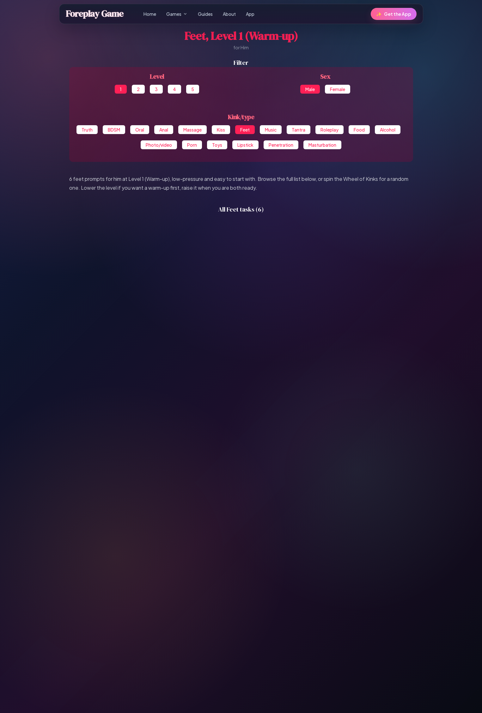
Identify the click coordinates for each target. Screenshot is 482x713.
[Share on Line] (292, 650)
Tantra (298, 129)
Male (310, 89)
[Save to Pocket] (317, 650)
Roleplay (329, 129)
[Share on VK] (241, 650)
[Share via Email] (279, 650)
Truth (87, 129)
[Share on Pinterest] (228, 650)
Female (337, 89)
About (229, 14)
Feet (245, 129)
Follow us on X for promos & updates (241, 688)
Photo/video (159, 145)
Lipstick (245, 145)
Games (177, 14)
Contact (295, 700)
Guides (205, 14)
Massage (192, 129)
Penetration (281, 145)
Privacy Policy (210, 700)
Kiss (221, 129)
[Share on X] (190, 650)
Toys (217, 145)
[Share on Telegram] (203, 650)
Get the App (393, 14)
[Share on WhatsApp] (216, 650)
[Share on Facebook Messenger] (178, 650)
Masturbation (322, 145)
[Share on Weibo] (304, 650)
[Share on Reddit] (254, 650)
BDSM (114, 129)
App (250, 14)
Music (271, 129)
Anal (163, 129)
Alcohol (387, 129)
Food (359, 129)
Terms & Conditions (246, 700)
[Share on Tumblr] (266, 650)
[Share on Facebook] (165, 650)
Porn (192, 145)
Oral (139, 129)
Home (149, 14)
